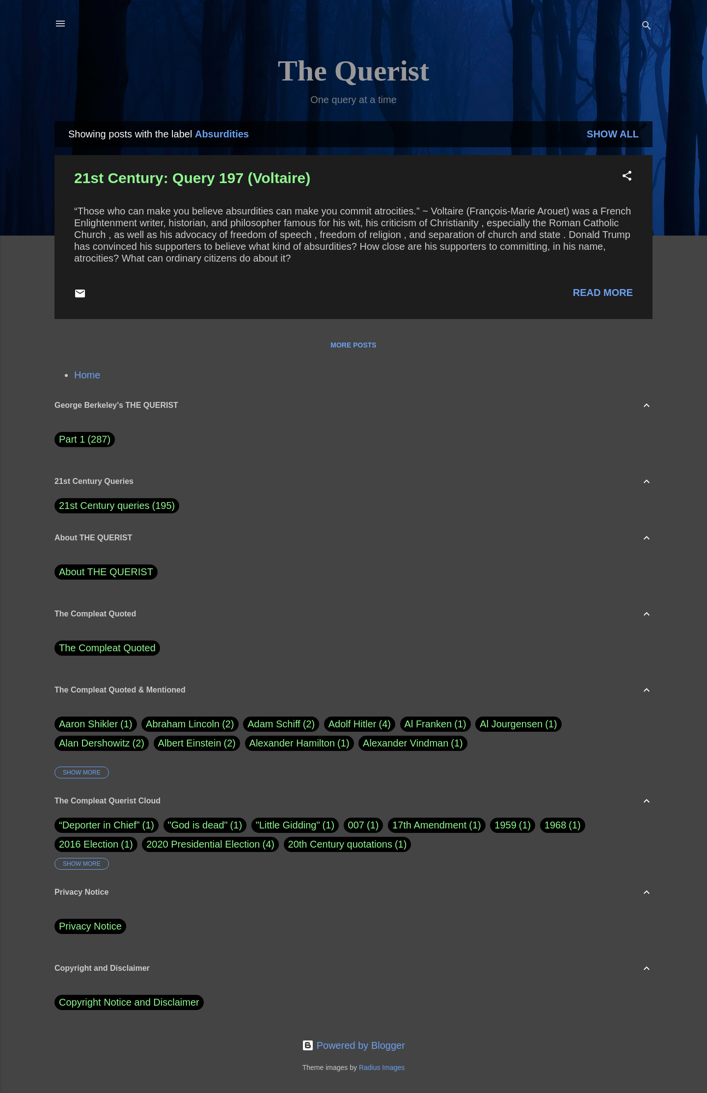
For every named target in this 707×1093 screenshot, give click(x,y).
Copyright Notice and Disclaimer (129, 1002)
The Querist (353, 70)
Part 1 (84, 439)
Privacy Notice (90, 926)
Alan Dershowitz (101, 743)
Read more (603, 292)
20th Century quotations (340, 844)
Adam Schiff (281, 724)
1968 (555, 825)
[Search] (647, 27)
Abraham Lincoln (190, 724)
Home (87, 375)
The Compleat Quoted (107, 647)
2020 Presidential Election (203, 844)
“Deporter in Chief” (99, 825)
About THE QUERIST (106, 571)
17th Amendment (429, 825)
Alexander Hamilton (299, 743)
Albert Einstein (197, 743)
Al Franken (435, 724)
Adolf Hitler (359, 724)
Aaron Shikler (96, 724)
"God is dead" (198, 825)
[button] (627, 177)
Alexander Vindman (413, 743)
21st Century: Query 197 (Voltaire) (192, 178)
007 (356, 825)
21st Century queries (104, 505)
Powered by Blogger (353, 1045)
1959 (505, 825)
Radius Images (382, 1067)
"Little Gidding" (288, 825)
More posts (353, 345)
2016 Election (88, 844)
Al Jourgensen (518, 724)
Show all (613, 134)
